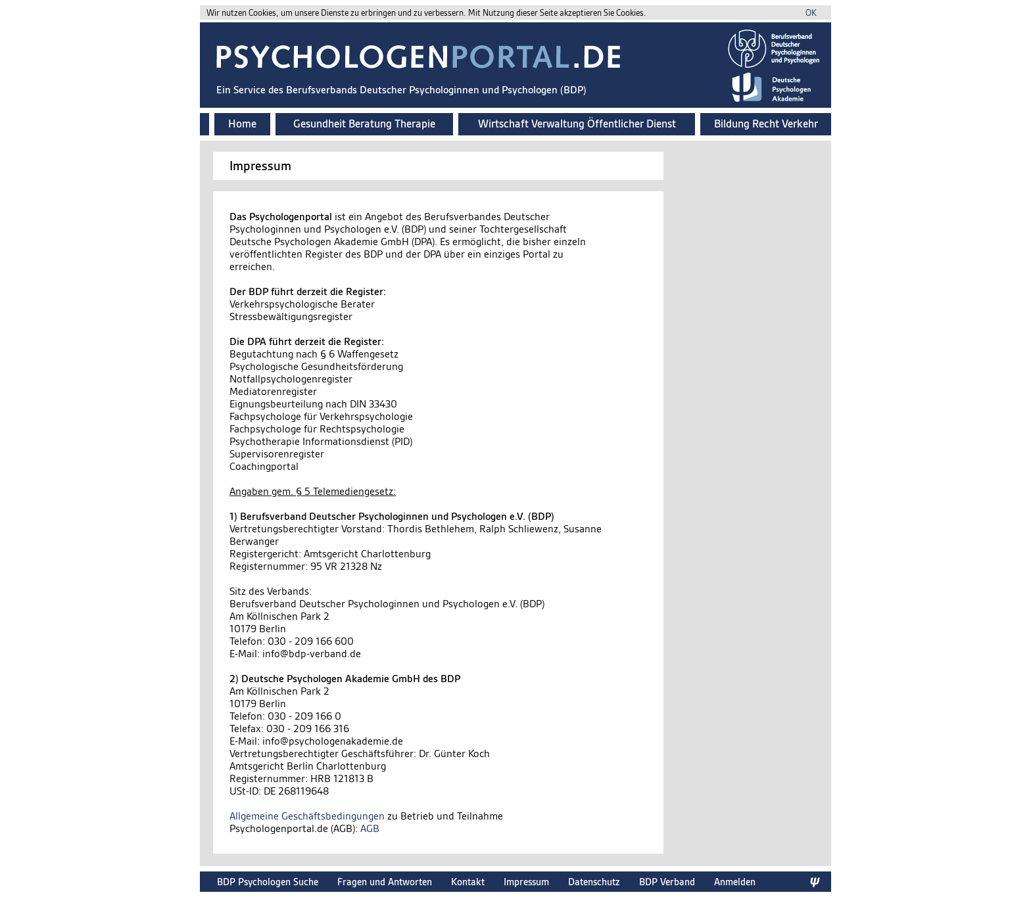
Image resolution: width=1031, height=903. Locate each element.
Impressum (526, 881)
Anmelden (734, 881)
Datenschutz (594, 881)
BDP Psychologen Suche (267, 881)
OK (811, 13)
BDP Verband (667, 881)
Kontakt (468, 881)
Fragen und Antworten (384, 881)
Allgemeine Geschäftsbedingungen (307, 816)
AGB (369, 828)
